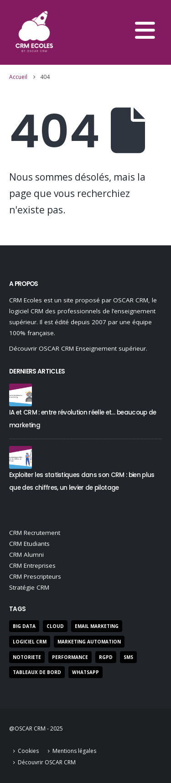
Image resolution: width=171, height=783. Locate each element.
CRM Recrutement (34, 533)
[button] (145, 33)
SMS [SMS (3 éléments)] (128, 657)
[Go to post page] (20, 394)
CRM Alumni (26, 554)
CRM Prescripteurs (35, 576)
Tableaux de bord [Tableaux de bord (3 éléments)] (37, 672)
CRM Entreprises (32, 565)
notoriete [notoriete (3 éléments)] (27, 657)
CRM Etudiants (29, 543)
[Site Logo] (34, 32)
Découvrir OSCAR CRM (47, 762)
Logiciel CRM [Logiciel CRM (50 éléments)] (30, 641)
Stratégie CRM (29, 587)
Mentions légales (74, 751)
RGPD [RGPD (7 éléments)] (106, 657)
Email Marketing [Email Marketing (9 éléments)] (97, 626)
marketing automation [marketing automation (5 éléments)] (89, 641)
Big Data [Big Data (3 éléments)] (24, 626)
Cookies (28, 751)
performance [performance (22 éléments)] (70, 657)
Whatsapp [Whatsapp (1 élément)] (85, 672)
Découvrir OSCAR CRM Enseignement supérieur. (78, 348)
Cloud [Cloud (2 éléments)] (55, 626)
